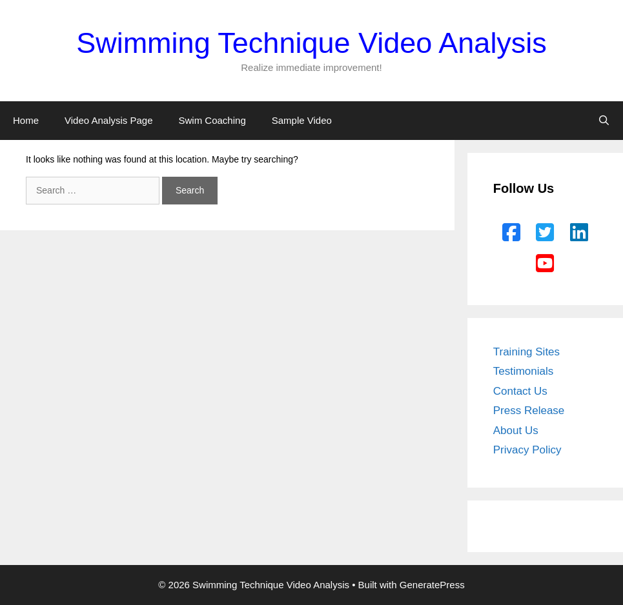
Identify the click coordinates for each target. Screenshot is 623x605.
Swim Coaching (212, 120)
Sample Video (302, 120)
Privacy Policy (527, 450)
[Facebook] (511, 232)
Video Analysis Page (109, 120)
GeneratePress (432, 584)
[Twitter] (545, 232)
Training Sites (526, 352)
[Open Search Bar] (604, 120)
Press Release (529, 410)
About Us (515, 430)
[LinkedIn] (579, 232)
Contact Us (520, 391)
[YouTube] (545, 263)
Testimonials (523, 371)
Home (26, 120)
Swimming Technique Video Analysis (311, 42)
